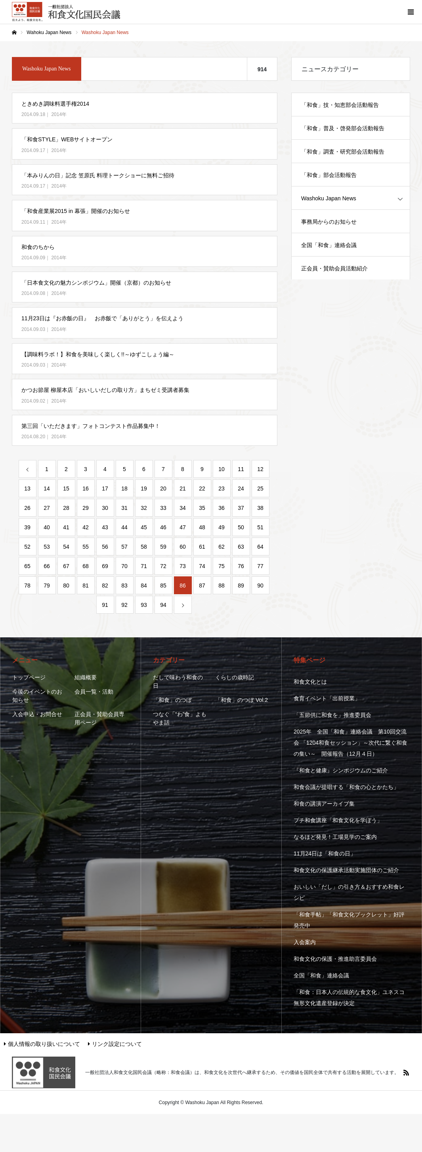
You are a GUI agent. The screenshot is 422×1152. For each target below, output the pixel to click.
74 (202, 566)
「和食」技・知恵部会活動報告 (340, 105)
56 (105, 547)
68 (85, 566)
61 (202, 547)
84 (144, 585)
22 (202, 488)
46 (163, 527)
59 (163, 547)
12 (260, 469)
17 (105, 488)
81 (85, 585)
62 (221, 547)
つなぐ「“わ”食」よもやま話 (179, 718)
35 (202, 508)
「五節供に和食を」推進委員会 (332, 715)
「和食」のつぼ (172, 700)
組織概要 (85, 677)
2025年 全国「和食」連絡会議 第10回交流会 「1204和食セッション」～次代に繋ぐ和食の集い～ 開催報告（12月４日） (350, 742)
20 (163, 488)
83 (124, 585)
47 (182, 527)
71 (144, 566)
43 (105, 527)
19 (144, 488)
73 (182, 566)
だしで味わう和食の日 (178, 681)
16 (85, 488)
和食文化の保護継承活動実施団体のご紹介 (346, 870)
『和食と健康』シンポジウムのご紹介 (341, 770)
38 (260, 508)
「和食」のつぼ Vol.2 (241, 700)
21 (182, 488)
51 (260, 527)
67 (66, 566)
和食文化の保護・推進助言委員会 (335, 959)
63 (241, 547)
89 (241, 585)
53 (47, 547)
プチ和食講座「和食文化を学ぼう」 (338, 820)
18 (124, 488)
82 (105, 585)
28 (66, 508)
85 (163, 585)
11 (241, 469)
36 (221, 508)
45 (144, 527)
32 (144, 508)
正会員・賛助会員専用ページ (99, 718)
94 (163, 605)
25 (260, 488)
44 (124, 527)
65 (27, 566)
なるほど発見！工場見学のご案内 (335, 837)
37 (241, 508)
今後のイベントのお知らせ (37, 695)
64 (260, 547)
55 (85, 547)
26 (27, 508)
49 (221, 527)
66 (47, 566)
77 (260, 566)
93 (144, 605)
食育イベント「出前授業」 (327, 698)
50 (241, 527)
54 (66, 547)
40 (47, 527)
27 (47, 508)
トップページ (29, 677)
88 (221, 585)
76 (241, 566)
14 (47, 488)
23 (221, 488)
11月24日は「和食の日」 (325, 853)
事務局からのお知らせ (329, 222)
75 (221, 566)
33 (163, 508)
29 (85, 508)
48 (202, 527)
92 (124, 605)
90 (260, 585)
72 (163, 566)
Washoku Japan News (328, 198)
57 (124, 547)
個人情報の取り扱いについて (42, 1044)
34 (182, 508)
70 (124, 566)
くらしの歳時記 (234, 677)
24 (241, 488)
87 (202, 585)
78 (27, 585)
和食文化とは (310, 682)
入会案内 (305, 942)
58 (144, 547)
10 (221, 469)
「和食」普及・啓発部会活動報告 (342, 128)
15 (66, 488)
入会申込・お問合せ (37, 714)
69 (105, 566)
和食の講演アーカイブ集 (324, 803)
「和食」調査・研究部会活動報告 (342, 151)
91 (105, 605)
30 (105, 508)
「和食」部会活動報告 (329, 175)
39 (27, 527)
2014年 (59, 114)
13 (27, 488)
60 (182, 547)
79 (47, 585)
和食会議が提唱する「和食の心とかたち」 (346, 787)
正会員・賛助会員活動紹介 (334, 268)
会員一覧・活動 (93, 691)
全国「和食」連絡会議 (329, 245)
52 (27, 547)
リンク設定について (115, 1044)
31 (124, 508)
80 (66, 585)
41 (66, 527)
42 (85, 527)
